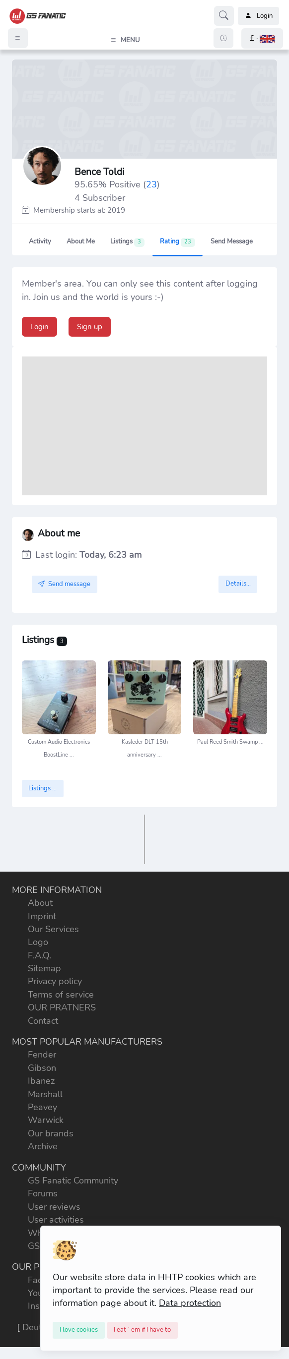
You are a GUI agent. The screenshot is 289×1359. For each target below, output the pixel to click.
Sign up (89, 327)
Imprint (42, 916)
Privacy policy (55, 981)
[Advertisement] (145, 425)
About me (81, 241)
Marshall (45, 1094)
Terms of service (61, 995)
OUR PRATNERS (62, 1007)
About (40, 903)
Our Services (53, 929)
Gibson (42, 1068)
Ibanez (41, 1081)
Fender (42, 1055)
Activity (40, 241)
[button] (262, 38)
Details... (238, 583)
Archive (43, 1146)
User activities (56, 1220)
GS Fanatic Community (73, 1180)
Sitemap (44, 968)
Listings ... (42, 788)
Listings (127, 242)
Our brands (50, 1133)
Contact (43, 1021)
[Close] (79, 1330)
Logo (38, 942)
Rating (177, 242)
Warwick (46, 1120)
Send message (232, 241)
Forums (43, 1193)
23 (151, 184)
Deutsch (38, 1327)
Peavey (42, 1107)
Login (259, 15)
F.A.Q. (39, 955)
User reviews (54, 1207)
